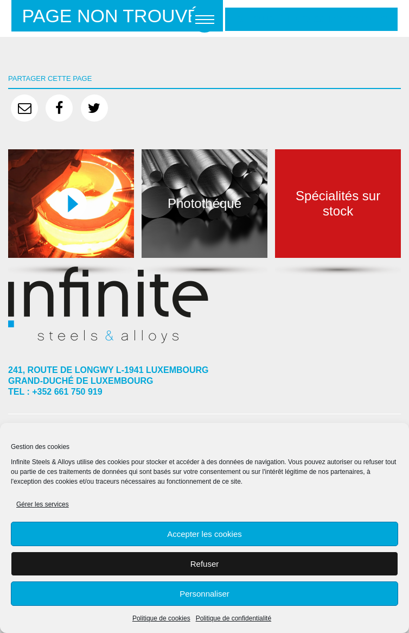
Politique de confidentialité (233, 618)
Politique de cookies (161, 618)
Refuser (204, 563)
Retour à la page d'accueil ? (311, 19)
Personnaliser (204, 593)
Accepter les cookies (204, 534)
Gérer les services (42, 504)
